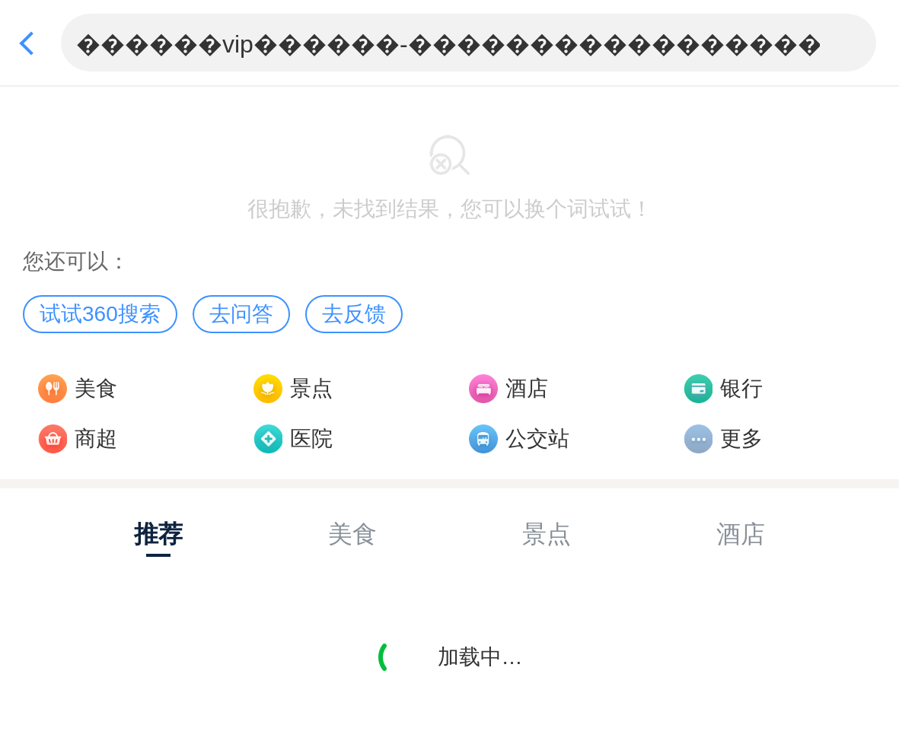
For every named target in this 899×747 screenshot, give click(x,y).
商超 (96, 438)
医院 (311, 438)
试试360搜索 (100, 314)
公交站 (537, 438)
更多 (741, 438)
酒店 (526, 388)
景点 (311, 388)
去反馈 (354, 314)
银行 (741, 388)
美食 (96, 388)
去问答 (241, 314)
